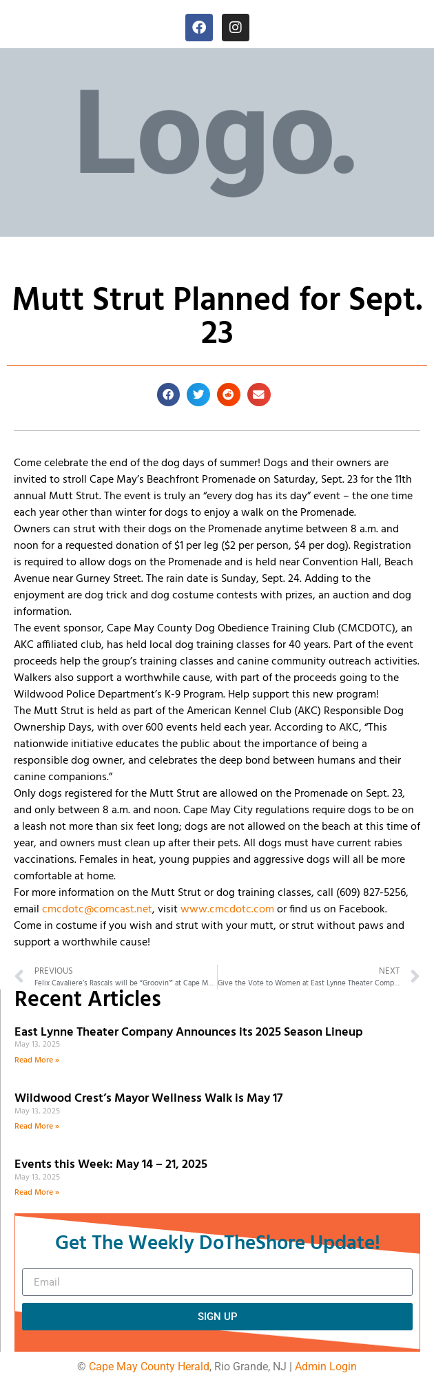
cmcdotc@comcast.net (97, 910)
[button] (168, 394)
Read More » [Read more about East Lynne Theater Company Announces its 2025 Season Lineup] (36, 1060)
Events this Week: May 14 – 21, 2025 (110, 1165)
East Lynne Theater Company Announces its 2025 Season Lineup (190, 1033)
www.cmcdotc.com (227, 910)
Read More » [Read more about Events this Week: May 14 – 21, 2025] (36, 1193)
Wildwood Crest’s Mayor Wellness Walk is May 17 (151, 1099)
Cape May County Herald (149, 1366)
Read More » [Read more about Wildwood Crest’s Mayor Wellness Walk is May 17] (36, 1126)
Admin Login (326, 1366)
